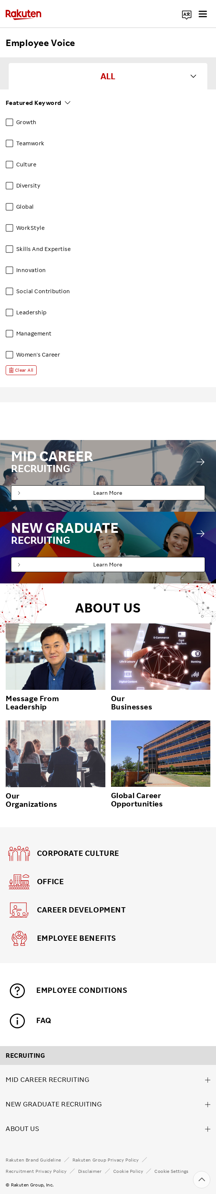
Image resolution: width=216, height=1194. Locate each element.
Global (25, 206)
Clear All (24, 370)
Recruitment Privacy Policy (36, 1171)
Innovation (31, 270)
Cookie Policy (128, 1171)
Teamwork (30, 143)
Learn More (107, 492)
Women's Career (38, 354)
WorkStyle (30, 227)
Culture (26, 164)
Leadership (31, 312)
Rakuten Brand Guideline (33, 1160)
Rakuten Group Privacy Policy (106, 1160)
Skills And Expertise (43, 248)
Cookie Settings (171, 1171)
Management (34, 333)
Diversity (28, 185)
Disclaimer (90, 1171)
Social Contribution (43, 291)
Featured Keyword (34, 102)
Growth (26, 122)
